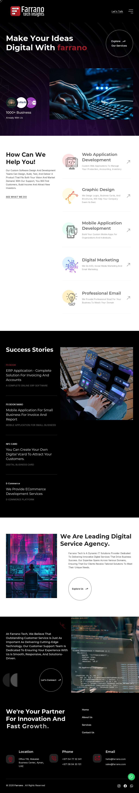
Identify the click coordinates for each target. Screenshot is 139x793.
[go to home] (26, 11)
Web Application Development (99, 158)
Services (86, 725)
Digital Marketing (100, 260)
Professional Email (101, 293)
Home (85, 709)
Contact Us (88, 732)
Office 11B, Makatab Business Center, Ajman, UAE (31, 762)
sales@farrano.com (116, 764)
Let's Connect (51, 680)
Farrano (19, 785)
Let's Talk (117, 11)
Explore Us (80, 588)
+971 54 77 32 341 (72, 759)
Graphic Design (98, 190)
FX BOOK (11, 377)
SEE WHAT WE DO (16, 197)
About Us (87, 717)
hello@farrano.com (116, 759)
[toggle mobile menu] (130, 11)
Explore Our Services (119, 43)
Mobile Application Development (101, 226)
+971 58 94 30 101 (71, 764)
